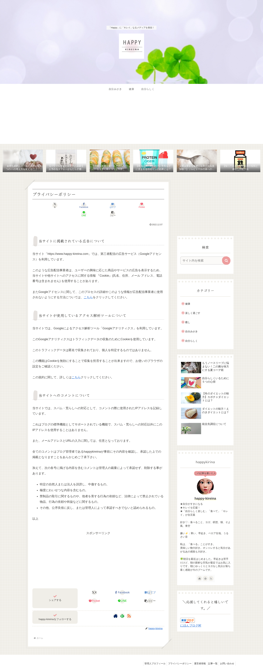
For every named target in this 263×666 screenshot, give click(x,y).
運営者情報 (197, 655)
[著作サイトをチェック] (115, 607)
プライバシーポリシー (176, 655)
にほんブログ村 (190, 626)
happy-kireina (205, 499)
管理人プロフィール (150, 655)
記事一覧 (211, 655)
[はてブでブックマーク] (87, 205)
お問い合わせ (227, 655)
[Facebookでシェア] (65, 205)
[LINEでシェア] (131, 205)
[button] (153, 205)
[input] (203, 261)
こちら (88, 289)
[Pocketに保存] (109, 205)
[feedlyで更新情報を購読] (122, 607)
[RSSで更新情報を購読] (129, 607)
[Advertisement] (131, 120)
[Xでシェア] (43, 205)
